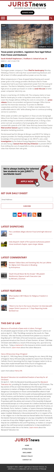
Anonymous (15, 267)
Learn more (16, 347)
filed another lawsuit (9, 128)
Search (51, 18)
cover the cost (39, 89)
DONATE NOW (27, 12)
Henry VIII (18, 371)
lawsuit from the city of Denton (25, 144)
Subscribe (27, 206)
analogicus (42, 47)
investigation (6, 141)
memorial (19, 345)
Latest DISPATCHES (12, 226)
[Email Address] (27, 199)
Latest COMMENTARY (14, 257)
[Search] (28, 18)
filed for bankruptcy (36, 70)
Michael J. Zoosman (18, 279)
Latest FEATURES (11, 290)
